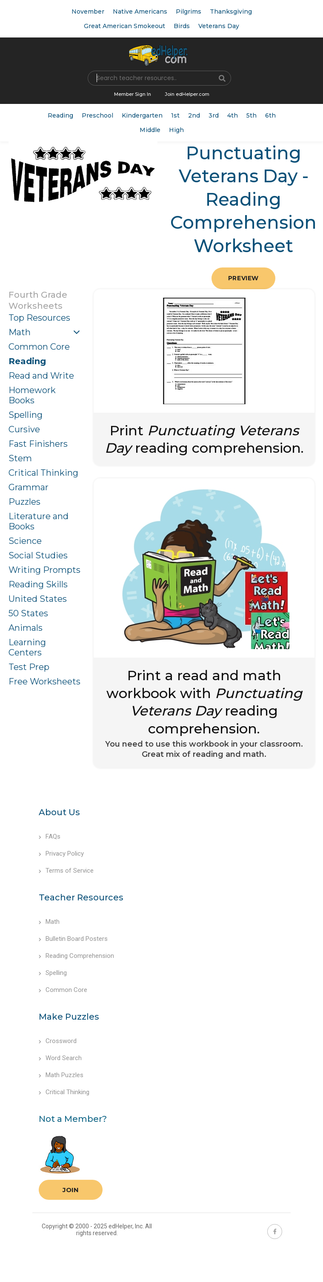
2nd (194, 115)
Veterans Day (218, 26)
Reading (60, 115)
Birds (182, 26)
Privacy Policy (61, 853)
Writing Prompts (44, 570)
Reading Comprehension (76, 956)
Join (71, 1190)
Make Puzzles (69, 1017)
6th (270, 115)
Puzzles (24, 502)
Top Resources (39, 318)
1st (175, 115)
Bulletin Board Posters (73, 939)
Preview (243, 278)
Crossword (58, 1041)
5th (251, 115)
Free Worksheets (44, 681)
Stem (20, 458)
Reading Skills (38, 584)
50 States (28, 613)
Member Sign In (132, 94)
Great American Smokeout (124, 26)
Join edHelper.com (187, 94)
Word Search (60, 1058)
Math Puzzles (61, 1075)
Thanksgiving (231, 11)
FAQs (49, 836)
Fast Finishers (38, 444)
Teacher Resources (81, 897)
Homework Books (32, 395)
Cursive (24, 429)
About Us (59, 812)
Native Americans (140, 11)
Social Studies (38, 555)
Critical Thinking (43, 473)
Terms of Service (66, 870)
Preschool (97, 115)
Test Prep (29, 667)
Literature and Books (39, 521)
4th (232, 115)
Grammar (29, 487)
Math (20, 332)
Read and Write (41, 376)
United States (38, 599)
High (176, 130)
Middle (150, 130)
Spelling (26, 415)
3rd (214, 115)
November (87, 11)
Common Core (39, 347)
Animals (26, 628)
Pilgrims (188, 11)
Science (25, 541)
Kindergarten (142, 115)
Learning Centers (27, 647)
